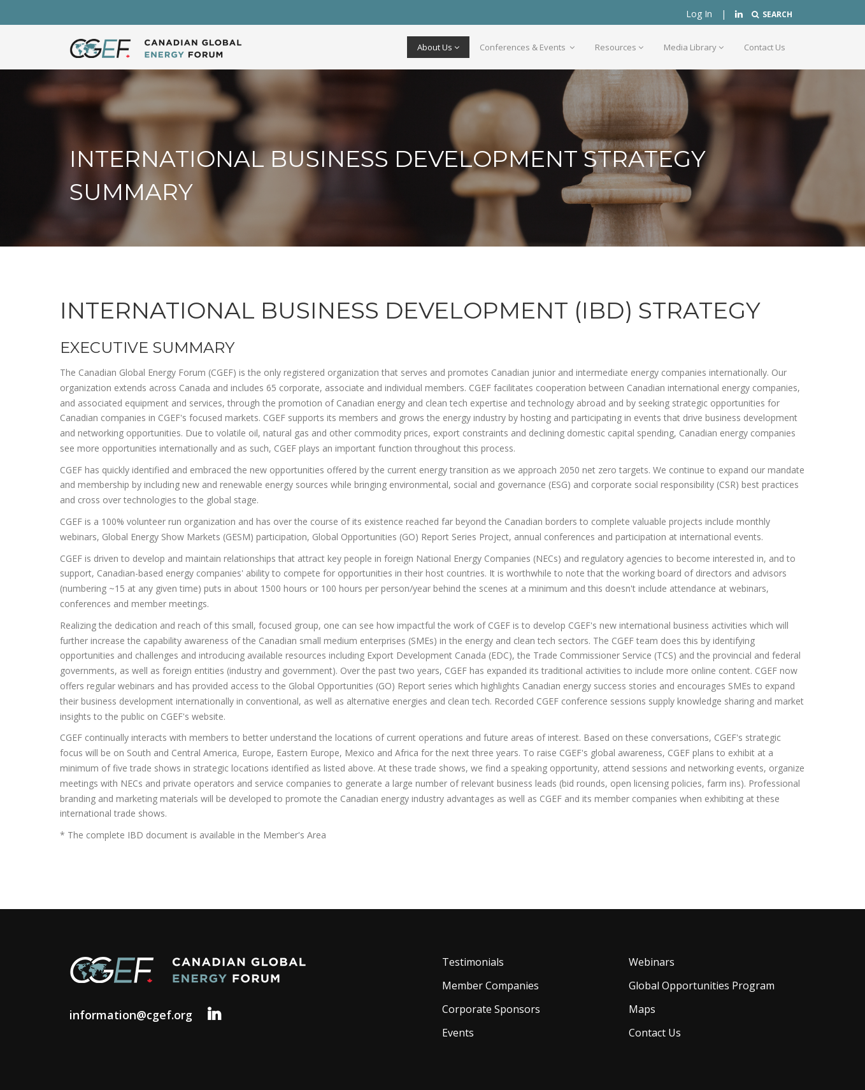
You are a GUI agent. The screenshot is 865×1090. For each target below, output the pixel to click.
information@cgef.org (130, 1014)
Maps (642, 1009)
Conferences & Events (527, 47)
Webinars (652, 962)
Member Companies (490, 986)
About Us (438, 47)
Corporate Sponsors (491, 1009)
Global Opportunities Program (702, 986)
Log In (699, 14)
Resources (619, 47)
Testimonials (473, 962)
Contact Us (764, 47)
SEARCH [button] (772, 14)
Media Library (694, 47)
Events (458, 1033)
